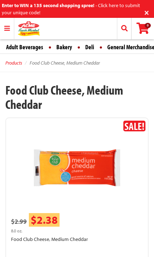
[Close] (146, 12)
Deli (89, 47)
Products (13, 63)
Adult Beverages (24, 47)
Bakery (64, 47)
